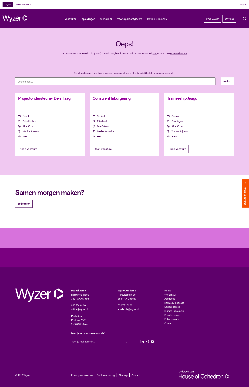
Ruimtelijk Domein (174, 311)
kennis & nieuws (157, 19)
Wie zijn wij (170, 294)
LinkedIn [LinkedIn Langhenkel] (142, 341)
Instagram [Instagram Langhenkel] (147, 341)
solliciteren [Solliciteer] (24, 203)
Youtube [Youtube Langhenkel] (152, 341)
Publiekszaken (171, 319)
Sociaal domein (172, 306)
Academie (169, 298)
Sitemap (123, 375)
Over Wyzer (212, 18)
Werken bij (106, 19)
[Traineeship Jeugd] (199, 124)
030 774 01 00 (78, 305)
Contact (229, 18)
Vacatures (70, 19)
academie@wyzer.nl (128, 309)
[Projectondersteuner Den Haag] (50, 124)
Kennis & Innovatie (174, 302)
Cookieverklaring (106, 375)
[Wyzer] (15, 18)
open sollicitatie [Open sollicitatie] (178, 53)
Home (167, 290)
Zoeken (244, 19)
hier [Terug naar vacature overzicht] (155, 53)
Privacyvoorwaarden (82, 375)
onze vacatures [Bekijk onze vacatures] (246, 196)
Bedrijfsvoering (172, 315)
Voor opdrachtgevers (129, 19)
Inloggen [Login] (242, 4)
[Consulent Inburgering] (124, 124)
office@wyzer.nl (79, 309)
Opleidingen (88, 19)
